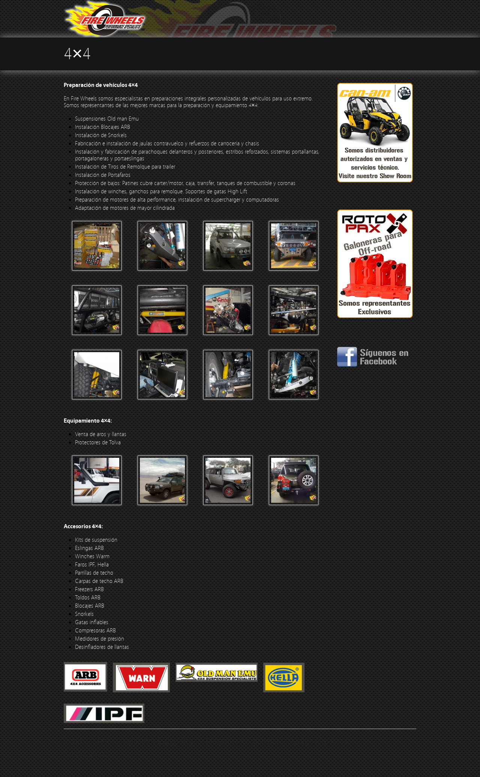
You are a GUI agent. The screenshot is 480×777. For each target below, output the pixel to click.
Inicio (73, 741)
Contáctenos (85, 754)
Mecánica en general (242, 741)
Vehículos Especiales (157, 741)
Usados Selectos (319, 741)
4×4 (102, 741)
